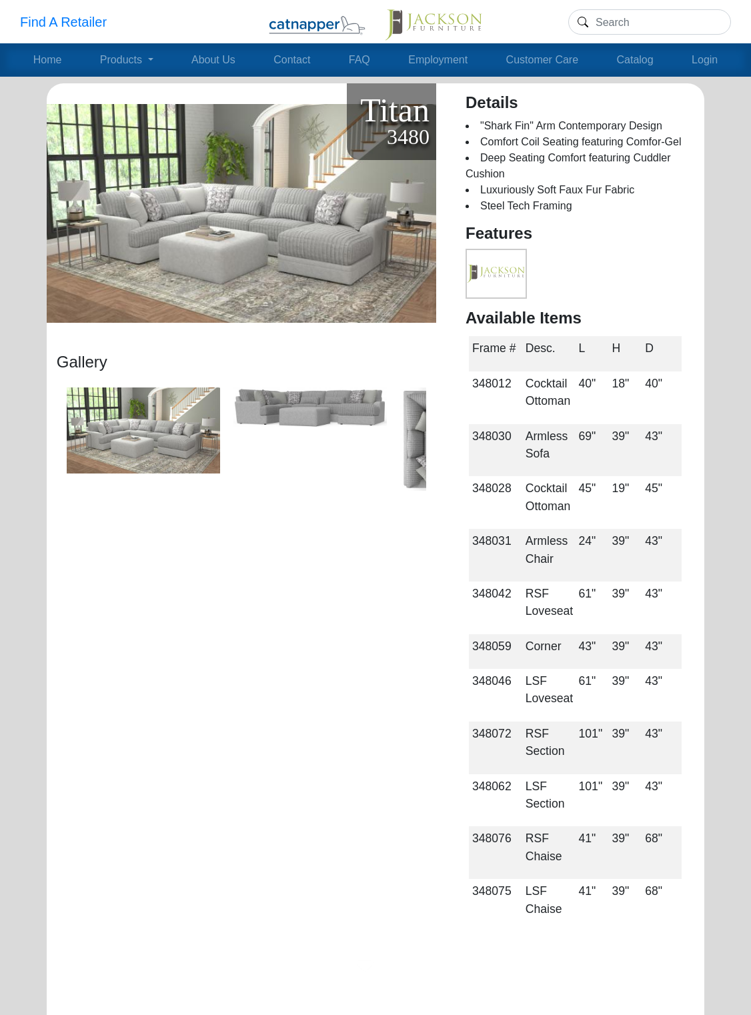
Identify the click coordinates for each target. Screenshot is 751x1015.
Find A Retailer (63, 22)
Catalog (635, 59)
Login (705, 59)
